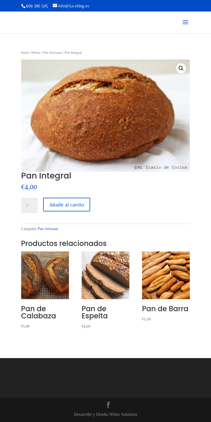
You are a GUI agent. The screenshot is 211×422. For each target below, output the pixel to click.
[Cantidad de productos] (29, 205)
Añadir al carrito (66, 204)
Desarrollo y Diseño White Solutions (105, 414)
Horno (35, 52)
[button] (181, 68)
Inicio (25, 52)
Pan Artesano (52, 52)
